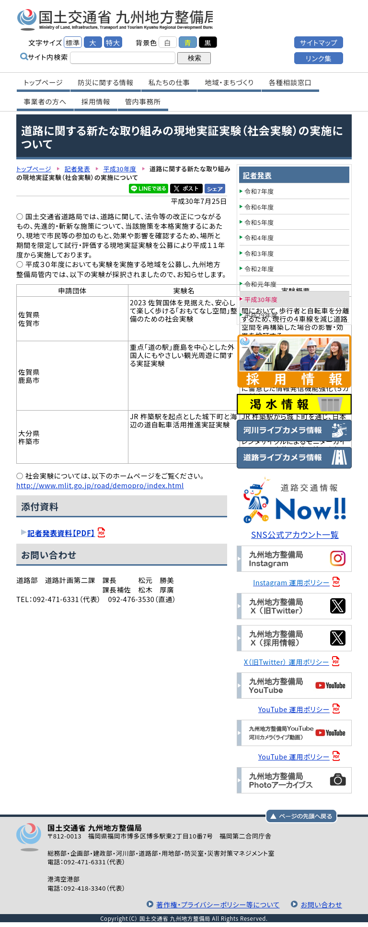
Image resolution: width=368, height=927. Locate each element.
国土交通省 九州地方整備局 (118, 19)
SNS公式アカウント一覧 (295, 534)
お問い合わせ (321, 904)
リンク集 (319, 58)
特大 (113, 42)
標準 (73, 42)
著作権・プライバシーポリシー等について (216, 904)
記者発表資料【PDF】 (61, 532)
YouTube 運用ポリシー (294, 709)
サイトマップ (318, 42)
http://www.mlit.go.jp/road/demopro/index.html (100, 485)
